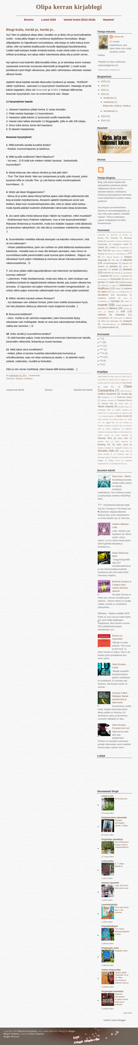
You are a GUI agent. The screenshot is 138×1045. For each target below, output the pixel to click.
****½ (101, 353)
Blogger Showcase (11, 1036)
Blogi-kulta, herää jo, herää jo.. (30, 29)
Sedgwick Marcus (122, 448)
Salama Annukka (104, 448)
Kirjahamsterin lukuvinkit (114, 817)
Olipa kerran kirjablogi (69, 7)
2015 (103, 90)
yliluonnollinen (108, 327)
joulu (127, 279)
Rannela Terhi (105, 438)
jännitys (101, 282)
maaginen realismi (106, 298)
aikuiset (127, 259)
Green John (123, 404)
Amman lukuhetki (110, 883)
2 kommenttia (34, 375)
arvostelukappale (110, 263)
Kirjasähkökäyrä (109, 926)
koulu (118, 288)
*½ (100, 364)
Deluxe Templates (36, 1034)
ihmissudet (116, 279)
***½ (101, 357)
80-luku (125, 235)
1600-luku (101, 235)
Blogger (122, 1020)
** (100, 338)
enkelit (115, 269)
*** (100, 342)
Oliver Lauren (103, 435)
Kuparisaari (102, 244)
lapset (104, 291)
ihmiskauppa (102, 279)
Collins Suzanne (107, 393)
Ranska (101, 254)
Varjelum (118, 37)
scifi (123, 311)
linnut (113, 292)
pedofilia (101, 308)
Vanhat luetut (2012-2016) (79, 19)
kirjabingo (104, 285)
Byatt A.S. (125, 380)
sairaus (111, 311)
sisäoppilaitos (103, 318)
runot (100, 312)
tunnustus (114, 321)
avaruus (125, 263)
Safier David (122, 445)
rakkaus (112, 308)
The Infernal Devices (110, 257)
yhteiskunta (126, 324)
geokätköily (127, 273)
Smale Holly (124, 451)
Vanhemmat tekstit (82, 390)
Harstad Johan (123, 407)
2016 (103, 86)
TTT (130, 254)
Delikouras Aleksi (124, 397)
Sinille (54, 89)
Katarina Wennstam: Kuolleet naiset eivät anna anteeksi (121, 999)
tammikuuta (109, 111)
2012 (103, 120)
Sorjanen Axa (117, 457)
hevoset (116, 276)
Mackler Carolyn (104, 426)
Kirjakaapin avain (110, 948)
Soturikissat (120, 254)
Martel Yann (118, 426)
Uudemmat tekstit (15, 390)
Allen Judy (114, 376)
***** (101, 349)
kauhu (112, 282)
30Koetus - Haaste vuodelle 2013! (114, 613)
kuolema (128, 288)
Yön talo (115, 260)
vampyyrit (127, 321)
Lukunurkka (107, 861)
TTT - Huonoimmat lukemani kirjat (114, 505)
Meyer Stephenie (113, 429)
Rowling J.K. (104, 444)
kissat (114, 285)
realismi (126, 308)
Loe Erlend (124, 422)
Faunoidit (110, 241)
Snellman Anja (123, 454)
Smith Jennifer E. (105, 454)
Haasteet (108, 19)
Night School (116, 251)
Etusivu (29, 19)
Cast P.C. (109, 387)
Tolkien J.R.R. (114, 460)
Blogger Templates (11, 1034)
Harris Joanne (106, 406)
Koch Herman (103, 419)
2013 (103, 116)
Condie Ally (126, 394)
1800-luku (114, 235)
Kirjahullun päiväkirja (112, 839)
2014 (103, 94)
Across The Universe (108, 238)
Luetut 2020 (48, 19)
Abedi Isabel (102, 376)
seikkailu (102, 314)
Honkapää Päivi (104, 410)
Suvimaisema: (121, 799)
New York (102, 250)
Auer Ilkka (101, 380)
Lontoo (101, 247)
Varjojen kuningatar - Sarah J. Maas (121, 823)
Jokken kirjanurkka (111, 970)
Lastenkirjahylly (109, 904)
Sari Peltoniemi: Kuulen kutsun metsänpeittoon (122, 844)
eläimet (126, 266)
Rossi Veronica (121, 441)
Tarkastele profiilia (109, 70)
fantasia (127, 269)
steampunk (118, 318)
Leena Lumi (107, 796)
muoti (125, 298)
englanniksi (102, 269)
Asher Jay (125, 376)
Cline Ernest (124, 391)
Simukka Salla (106, 450)
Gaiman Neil (107, 403)
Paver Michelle (121, 435)
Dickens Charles (107, 400)
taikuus (129, 318)
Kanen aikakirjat (123, 241)
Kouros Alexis (118, 419)
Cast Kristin (127, 383)
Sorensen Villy (103, 457)
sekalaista (28, 378)
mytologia (115, 301)
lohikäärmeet (124, 292)
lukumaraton (122, 295)
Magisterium (124, 247)
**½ (101, 361)
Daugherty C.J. (107, 397)
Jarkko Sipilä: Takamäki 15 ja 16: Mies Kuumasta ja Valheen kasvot (122, 977)
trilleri (103, 321)
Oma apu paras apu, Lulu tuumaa (122, 910)
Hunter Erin (102, 413)
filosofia (117, 273)
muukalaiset (102, 301)
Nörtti (126, 251)
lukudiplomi (103, 295)
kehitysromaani (125, 282)
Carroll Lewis (103, 383)
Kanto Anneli (123, 416)
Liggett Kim (110, 422)
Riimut (110, 254)
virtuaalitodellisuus (109, 324)
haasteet (19, 378)
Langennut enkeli (120, 244)
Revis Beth (123, 438)
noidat (126, 301)
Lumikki (112, 247)
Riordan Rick (103, 441)
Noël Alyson (124, 432)
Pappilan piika (121, 951)
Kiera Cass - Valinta (121, 476)
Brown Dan (113, 380)
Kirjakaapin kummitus (112, 991)
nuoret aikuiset (122, 305)
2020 (103, 81)
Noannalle (41, 89)
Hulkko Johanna (121, 410)
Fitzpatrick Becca (124, 400)
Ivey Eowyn (114, 413)
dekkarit (101, 266)
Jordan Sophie (107, 416)
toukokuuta (109, 102)
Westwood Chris (118, 464)
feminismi (107, 273)
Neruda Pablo (112, 432)
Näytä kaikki (127, 1013)
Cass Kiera (115, 383)
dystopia (113, 266)
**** (101, 346)
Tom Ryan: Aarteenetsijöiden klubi (122, 931)
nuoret (102, 305)
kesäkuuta (109, 98)
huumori (125, 276)
